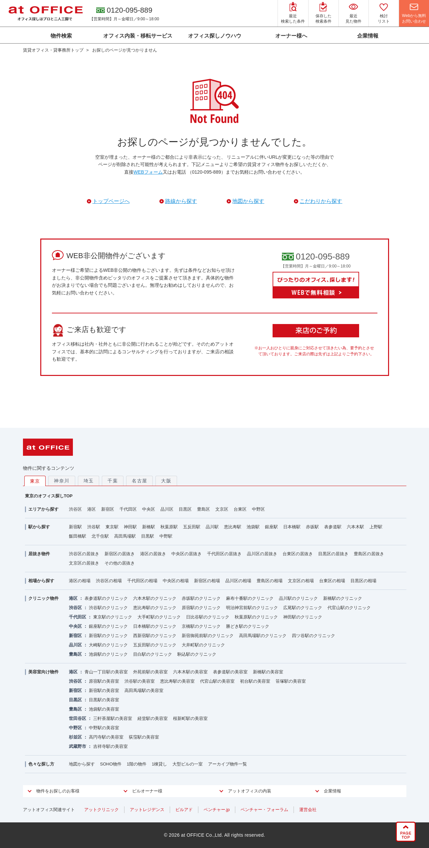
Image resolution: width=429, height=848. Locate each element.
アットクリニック (101, 809)
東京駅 (112, 526)
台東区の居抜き (298, 553)
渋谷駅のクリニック (108, 607)
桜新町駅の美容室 (190, 718)
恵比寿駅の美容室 (177, 681)
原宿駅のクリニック (201, 607)
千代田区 (128, 509)
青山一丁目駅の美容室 (106, 671)
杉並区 (75, 737)
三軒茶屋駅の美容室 (112, 718)
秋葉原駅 (169, 526)
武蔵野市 (77, 746)
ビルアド (184, 809)
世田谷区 (77, 718)
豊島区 (203, 509)
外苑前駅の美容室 (150, 671)
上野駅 (375, 526)
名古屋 (139, 480)
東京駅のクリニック (112, 616)
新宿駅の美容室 (104, 690)
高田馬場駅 (125, 536)
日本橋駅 (292, 526)
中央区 (148, 509)
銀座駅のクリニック (108, 626)
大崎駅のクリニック (108, 644)
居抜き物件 (39, 553)
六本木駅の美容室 (190, 671)
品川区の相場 (238, 580)
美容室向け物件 (43, 671)
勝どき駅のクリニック (247, 626)
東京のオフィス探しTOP (49, 495)
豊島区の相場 (270, 580)
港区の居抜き (153, 553)
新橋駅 (148, 526)
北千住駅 (100, 536)
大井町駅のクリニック (203, 644)
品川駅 (212, 526)
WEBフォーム (148, 172)
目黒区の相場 (363, 580)
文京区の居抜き (84, 563)
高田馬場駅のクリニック (263, 635)
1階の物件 (136, 764)
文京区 (221, 509)
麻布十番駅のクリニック (250, 598)
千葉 (112, 480)
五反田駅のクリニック (154, 644)
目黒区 (185, 509)
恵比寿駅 (232, 526)
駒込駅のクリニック (196, 654)
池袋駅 (253, 526)
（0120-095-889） (206, 172)
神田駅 (130, 526)
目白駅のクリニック (152, 654)
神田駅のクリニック (302, 616)
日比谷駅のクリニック (207, 616)
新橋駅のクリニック (342, 598)
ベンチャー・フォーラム (264, 809)
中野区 (258, 509)
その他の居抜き (120, 563)
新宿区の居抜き (120, 553)
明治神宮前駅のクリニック (252, 607)
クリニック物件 (43, 598)
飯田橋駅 (77, 536)
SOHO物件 (110, 764)
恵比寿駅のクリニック (154, 607)
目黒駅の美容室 (104, 699)
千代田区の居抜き (224, 553)
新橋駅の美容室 (268, 671)
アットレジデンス (147, 809)
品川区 (166, 509)
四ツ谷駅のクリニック (313, 635)
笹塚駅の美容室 (291, 681)
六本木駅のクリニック (154, 598)
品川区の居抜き (262, 553)
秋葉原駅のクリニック (256, 616)
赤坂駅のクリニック (201, 598)
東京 (35, 481)
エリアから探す (43, 509)
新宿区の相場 (207, 580)
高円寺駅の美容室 (106, 737)
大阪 (166, 480)
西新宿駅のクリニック (154, 635)
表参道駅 (332, 526)
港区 (91, 509)
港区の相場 (80, 580)
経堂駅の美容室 (152, 718)
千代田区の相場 (142, 580)
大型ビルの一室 (187, 764)
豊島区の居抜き (369, 553)
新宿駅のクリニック (108, 635)
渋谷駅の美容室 (139, 681)
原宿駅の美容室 (104, 681)
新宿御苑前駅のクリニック (208, 635)
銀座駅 (271, 526)
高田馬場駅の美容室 (143, 690)
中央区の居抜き (186, 553)
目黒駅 (147, 536)
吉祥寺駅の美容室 (110, 746)
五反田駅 (191, 526)
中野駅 (165, 536)
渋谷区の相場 (109, 580)
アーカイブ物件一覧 (227, 764)
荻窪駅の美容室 (144, 737)
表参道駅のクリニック (106, 598)
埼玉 (89, 480)
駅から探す (39, 526)
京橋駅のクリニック (201, 626)
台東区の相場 (332, 580)
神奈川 (61, 480)
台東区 (240, 509)
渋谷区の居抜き (84, 553)
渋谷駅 (93, 526)
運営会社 (308, 809)
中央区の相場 (176, 580)
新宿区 (107, 509)
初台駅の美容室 (255, 681)
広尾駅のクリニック (302, 607)
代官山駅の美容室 (217, 681)
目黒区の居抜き (333, 553)
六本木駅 (355, 526)
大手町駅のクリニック (159, 616)
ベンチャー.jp (217, 809)
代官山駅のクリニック (349, 607)
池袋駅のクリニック (108, 654)
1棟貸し (159, 764)
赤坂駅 (312, 526)
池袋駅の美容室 (104, 709)
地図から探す (82, 764)
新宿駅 (75, 526)
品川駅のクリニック (298, 598)
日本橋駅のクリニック (154, 626)
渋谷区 (75, 509)
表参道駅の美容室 (230, 671)
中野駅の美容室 (104, 727)
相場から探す (41, 580)
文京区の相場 (301, 580)
